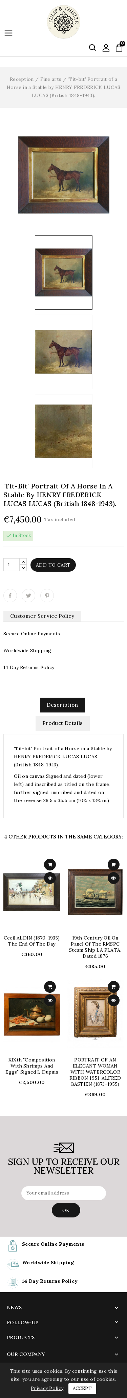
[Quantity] (11, 564)
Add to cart (53, 565)
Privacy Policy (47, 1388)
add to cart (50, 864)
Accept (82, 1388)
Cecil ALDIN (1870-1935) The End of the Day (32, 941)
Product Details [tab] (62, 723)
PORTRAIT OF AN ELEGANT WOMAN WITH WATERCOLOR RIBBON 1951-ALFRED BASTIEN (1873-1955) (95, 1072)
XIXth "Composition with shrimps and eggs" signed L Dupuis (31, 1066)
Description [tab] (62, 705)
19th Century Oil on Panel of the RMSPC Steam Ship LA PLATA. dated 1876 (95, 947)
